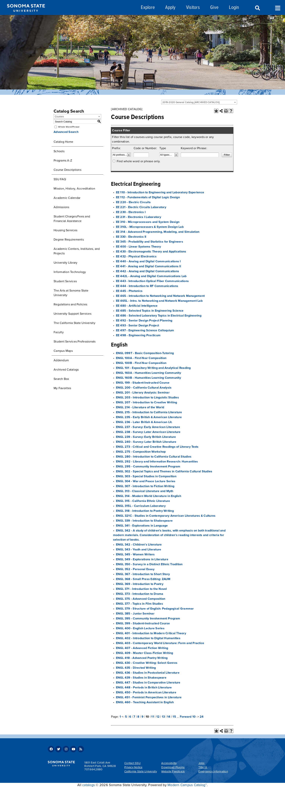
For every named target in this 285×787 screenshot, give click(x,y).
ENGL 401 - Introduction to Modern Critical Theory (151, 633)
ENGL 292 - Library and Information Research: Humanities (157, 461)
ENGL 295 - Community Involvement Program (148, 466)
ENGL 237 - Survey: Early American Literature (148, 427)
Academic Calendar (67, 198)
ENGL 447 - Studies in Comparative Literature (148, 682)
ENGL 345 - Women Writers (135, 554)
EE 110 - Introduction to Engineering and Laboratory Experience (160, 192)
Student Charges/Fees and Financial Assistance (72, 219)
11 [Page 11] (152, 717)
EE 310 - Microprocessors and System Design (148, 222)
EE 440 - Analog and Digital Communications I (148, 261)
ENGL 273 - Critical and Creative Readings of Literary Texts (157, 447)
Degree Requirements (69, 239)
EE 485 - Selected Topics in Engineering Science (150, 311)
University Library (66, 263)
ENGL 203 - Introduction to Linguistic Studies (147, 397)
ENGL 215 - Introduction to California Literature (149, 412)
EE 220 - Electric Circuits (133, 202)
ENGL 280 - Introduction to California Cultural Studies (154, 457)
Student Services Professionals (75, 341)
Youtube (73, 749)
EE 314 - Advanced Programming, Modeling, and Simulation (158, 232)
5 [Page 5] (126, 717)
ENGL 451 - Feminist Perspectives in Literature (149, 697)
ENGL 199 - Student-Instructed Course (143, 383)
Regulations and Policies (70, 304)
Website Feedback (173, 771)
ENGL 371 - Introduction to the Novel (141, 589)
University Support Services (72, 314)
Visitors (193, 8)
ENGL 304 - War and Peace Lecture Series (145, 481)
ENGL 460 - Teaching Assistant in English (145, 702)
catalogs (88, 785)
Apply (170, 8)
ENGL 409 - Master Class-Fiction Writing (144, 653)
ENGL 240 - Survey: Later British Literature (146, 442)
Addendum (61, 360)
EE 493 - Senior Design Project (137, 325)
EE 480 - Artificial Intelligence (137, 306)
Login (234, 8)
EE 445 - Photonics (129, 291)
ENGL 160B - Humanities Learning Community (148, 378)
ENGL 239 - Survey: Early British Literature (146, 437)
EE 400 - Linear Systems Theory (138, 246)
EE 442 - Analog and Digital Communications (147, 271)
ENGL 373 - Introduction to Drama (139, 594)
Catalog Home (63, 142)
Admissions (61, 207)
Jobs (201, 763)
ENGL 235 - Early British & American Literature (149, 417)
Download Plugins (173, 767)
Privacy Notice (133, 767)
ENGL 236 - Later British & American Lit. (144, 422)
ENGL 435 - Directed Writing (136, 668)
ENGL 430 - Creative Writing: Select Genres (147, 663)
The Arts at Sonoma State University (71, 293)
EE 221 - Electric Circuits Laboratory (141, 207)
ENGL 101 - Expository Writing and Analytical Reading (153, 368)
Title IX (202, 767)
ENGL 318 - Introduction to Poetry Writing (145, 511)
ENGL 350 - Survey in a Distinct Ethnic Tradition (149, 564)
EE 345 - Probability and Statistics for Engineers (149, 242)
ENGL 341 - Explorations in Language (142, 526)
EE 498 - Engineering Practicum (138, 335)
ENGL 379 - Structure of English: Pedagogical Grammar (155, 609)
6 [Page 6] (130, 717)
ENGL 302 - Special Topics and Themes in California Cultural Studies (164, 471)
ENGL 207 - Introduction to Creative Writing (146, 402)
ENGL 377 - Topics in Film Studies (139, 604)
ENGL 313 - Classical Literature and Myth (144, 491)
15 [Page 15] (174, 717)
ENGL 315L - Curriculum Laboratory (141, 506)
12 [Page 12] (158, 717)
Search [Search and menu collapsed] (257, 8)
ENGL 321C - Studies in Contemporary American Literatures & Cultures (166, 516)
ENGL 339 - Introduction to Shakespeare (144, 521)
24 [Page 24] (202, 717)
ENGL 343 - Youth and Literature (138, 549)
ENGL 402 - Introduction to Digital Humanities (148, 638)
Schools (59, 151)
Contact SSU (132, 763)
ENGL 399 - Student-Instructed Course (143, 623)
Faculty (59, 332)
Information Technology (70, 272)
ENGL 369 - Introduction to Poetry (139, 584)
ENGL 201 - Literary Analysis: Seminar (143, 392)
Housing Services (65, 230)
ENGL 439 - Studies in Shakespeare (141, 678)
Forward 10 (188, 717)
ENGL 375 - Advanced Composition (140, 599)
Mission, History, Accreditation (74, 188)
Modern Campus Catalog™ (187, 785)
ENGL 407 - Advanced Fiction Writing (142, 648)
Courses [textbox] (59, 116)
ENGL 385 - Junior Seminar (135, 613)
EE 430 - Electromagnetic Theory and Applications (151, 251)
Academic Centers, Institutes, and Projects (77, 251)
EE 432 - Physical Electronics (136, 256)
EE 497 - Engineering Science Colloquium (145, 330)
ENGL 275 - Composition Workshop (141, 452)
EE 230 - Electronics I (131, 212)
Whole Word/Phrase (68, 126)
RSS (81, 749)
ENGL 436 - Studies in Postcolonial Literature (147, 673)
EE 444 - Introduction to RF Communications (147, 286)
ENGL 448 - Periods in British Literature (144, 687)
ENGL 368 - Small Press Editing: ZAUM (143, 579)
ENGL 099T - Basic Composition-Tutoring (145, 353)
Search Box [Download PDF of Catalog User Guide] (61, 379)
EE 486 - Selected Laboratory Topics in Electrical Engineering (158, 315)
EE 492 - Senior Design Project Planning (144, 320)
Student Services (65, 281)
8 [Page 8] (138, 717)
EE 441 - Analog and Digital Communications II (148, 266)
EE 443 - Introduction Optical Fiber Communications (152, 281)
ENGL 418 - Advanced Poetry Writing (142, 658)
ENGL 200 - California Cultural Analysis (144, 388)
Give (214, 8)
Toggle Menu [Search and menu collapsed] (277, 8)
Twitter (58, 749)
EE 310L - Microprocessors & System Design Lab (150, 227)
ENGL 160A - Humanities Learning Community (148, 373)
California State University (140, 771)
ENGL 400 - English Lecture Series (140, 628)
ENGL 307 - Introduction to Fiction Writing (145, 486)
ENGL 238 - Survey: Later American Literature (148, 432)
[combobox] (199, 102)
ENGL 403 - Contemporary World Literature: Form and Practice (160, 643)
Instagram (66, 749)
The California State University (74, 323)
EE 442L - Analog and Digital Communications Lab (151, 276)
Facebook (51, 749)
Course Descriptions (67, 170)
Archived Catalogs (66, 370)
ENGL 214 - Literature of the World (140, 407)
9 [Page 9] (142, 717)
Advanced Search (66, 132)
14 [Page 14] (169, 717)
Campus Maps (63, 351)
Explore (148, 8)
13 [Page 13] (163, 717)
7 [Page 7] (134, 717)
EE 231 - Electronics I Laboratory (138, 217)
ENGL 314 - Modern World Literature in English (148, 496)
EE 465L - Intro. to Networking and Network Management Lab (159, 301)
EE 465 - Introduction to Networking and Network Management (160, 296)
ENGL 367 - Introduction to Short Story (143, 574)
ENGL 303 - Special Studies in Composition (146, 476)
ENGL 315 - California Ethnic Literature (143, 501)
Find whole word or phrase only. (139, 161)
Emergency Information (213, 771)
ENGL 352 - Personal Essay (135, 569)
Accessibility (169, 763)
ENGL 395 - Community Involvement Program (148, 618)
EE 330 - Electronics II (131, 237)
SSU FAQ (60, 179)
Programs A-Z (63, 160)
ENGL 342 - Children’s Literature (139, 544)
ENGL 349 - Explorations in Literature (142, 559)
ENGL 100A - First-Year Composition (141, 358)
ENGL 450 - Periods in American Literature (146, 692)
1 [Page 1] (120, 717)
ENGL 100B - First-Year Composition (141, 363)
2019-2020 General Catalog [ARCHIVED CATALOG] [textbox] (191, 102)
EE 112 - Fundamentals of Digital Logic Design (148, 197)
